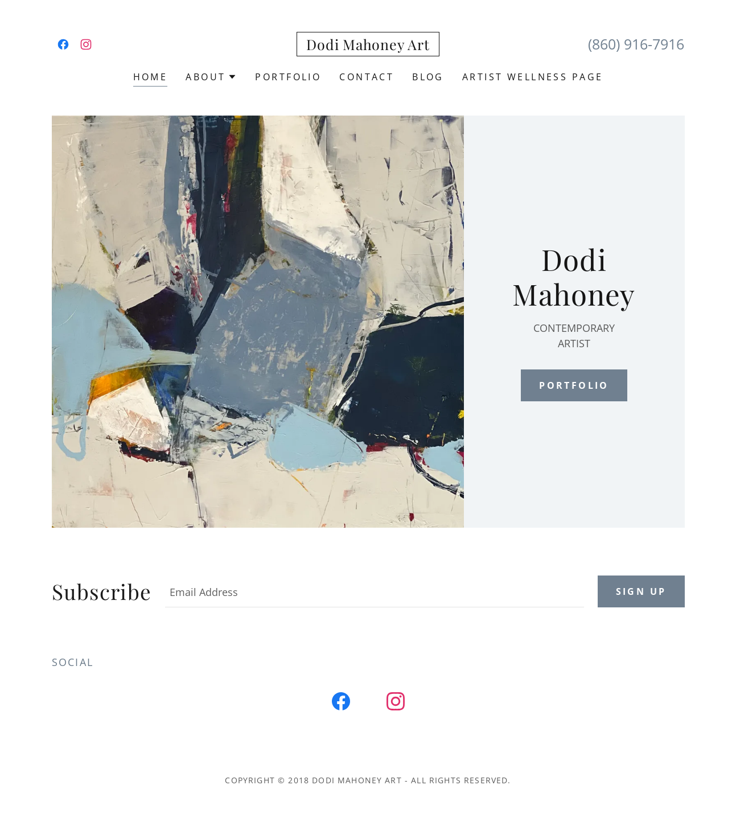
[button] (211, 77)
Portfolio (574, 385)
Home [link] (150, 77)
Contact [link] (366, 77)
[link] (63, 44)
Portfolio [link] (288, 77)
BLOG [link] (428, 77)
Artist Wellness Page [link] (532, 77)
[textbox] (374, 591)
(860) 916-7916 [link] (636, 44)
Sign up (641, 591)
